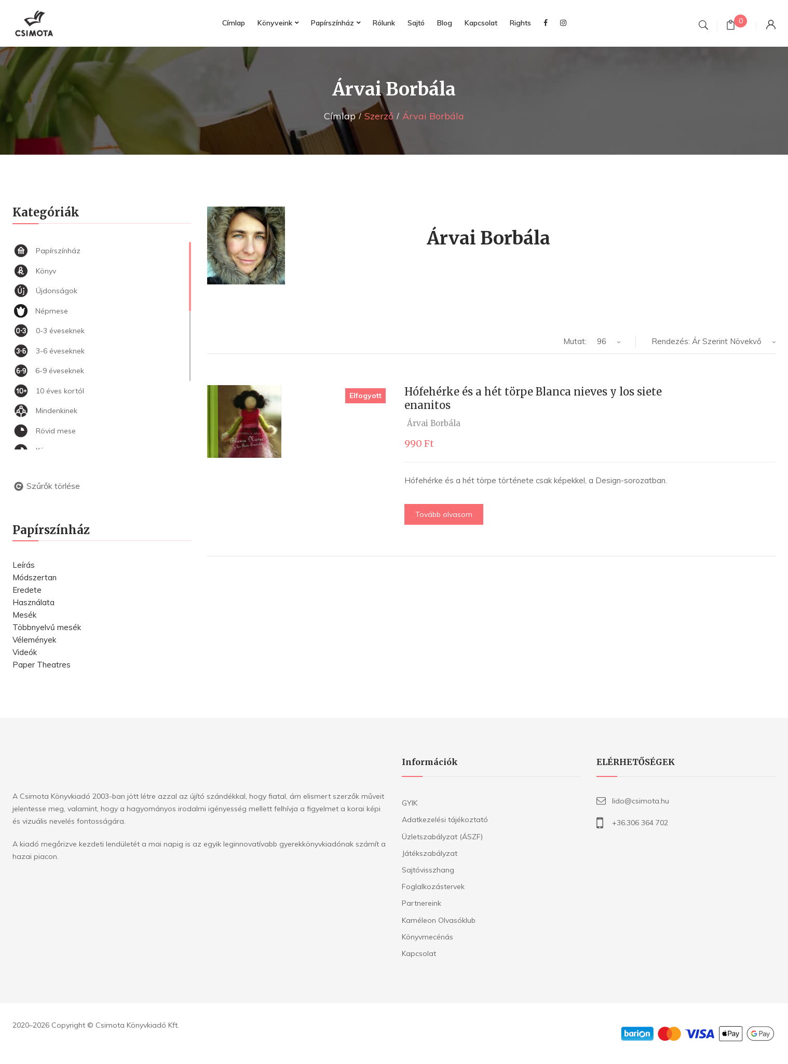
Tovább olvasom (443, 514)
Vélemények (34, 640)
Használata (33, 602)
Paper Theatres (41, 665)
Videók (24, 652)
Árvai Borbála (433, 423)
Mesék (24, 615)
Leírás (23, 565)
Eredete (27, 590)
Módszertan (34, 577)
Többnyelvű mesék (46, 627)
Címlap (340, 116)
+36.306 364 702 (640, 822)
